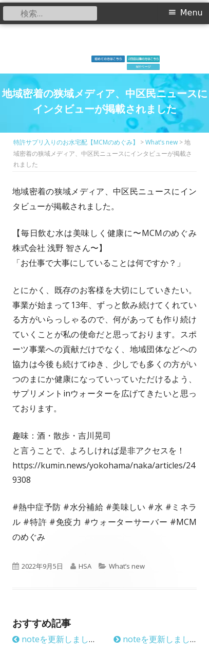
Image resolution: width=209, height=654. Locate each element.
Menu (191, 12)
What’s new (127, 566)
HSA (85, 566)
